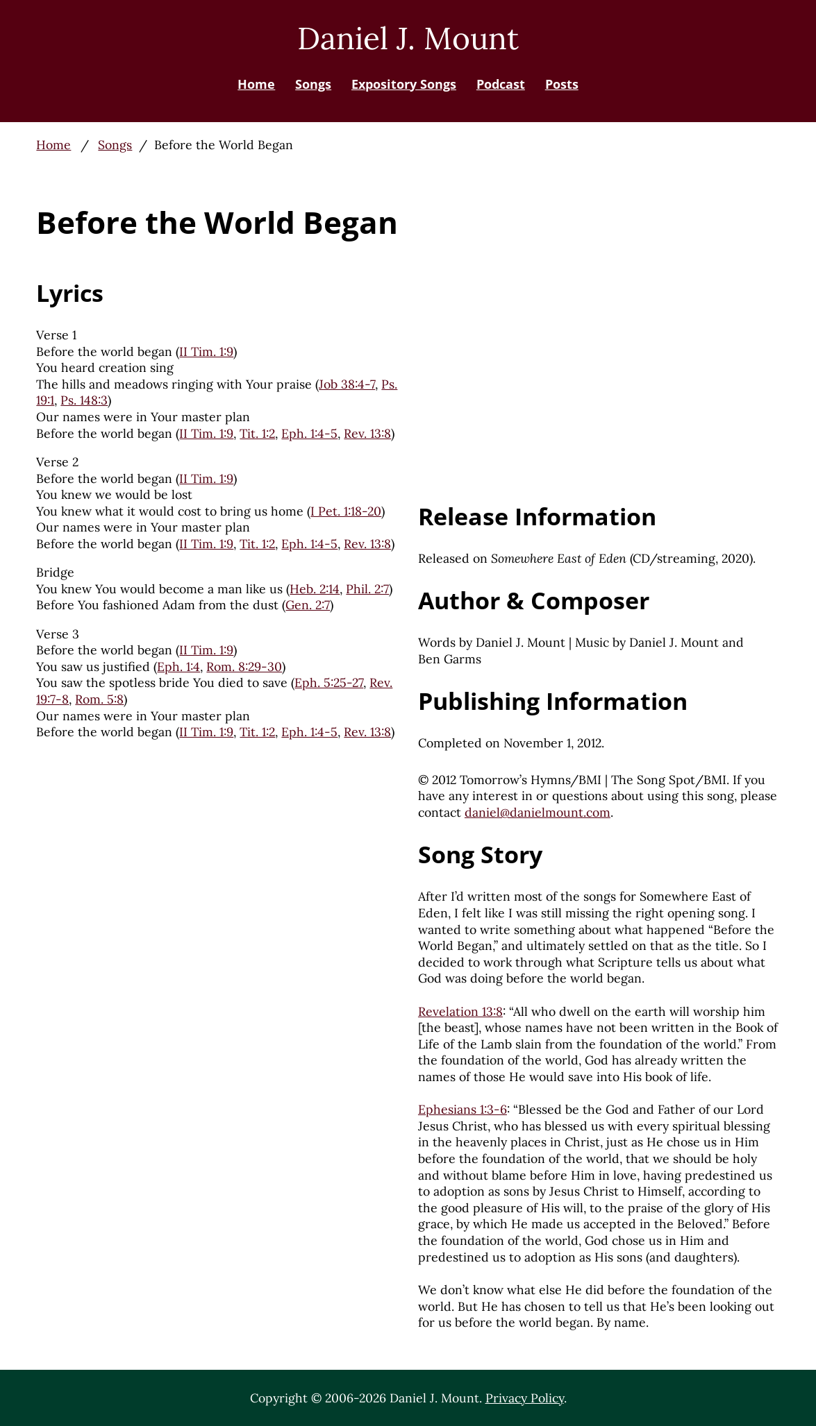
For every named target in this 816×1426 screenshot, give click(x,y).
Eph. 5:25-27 (328, 682)
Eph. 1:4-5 (309, 433)
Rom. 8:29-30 (244, 666)
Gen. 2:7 (307, 605)
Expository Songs (403, 84)
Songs (313, 84)
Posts (561, 84)
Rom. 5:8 (99, 699)
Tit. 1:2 (257, 433)
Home (256, 84)
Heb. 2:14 (315, 589)
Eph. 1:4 (178, 666)
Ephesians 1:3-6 (462, 1109)
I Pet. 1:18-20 (345, 511)
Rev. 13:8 (367, 433)
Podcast (500, 84)
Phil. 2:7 (367, 589)
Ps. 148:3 (84, 400)
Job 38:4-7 (347, 384)
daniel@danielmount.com (537, 812)
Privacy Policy (524, 1398)
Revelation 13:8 (460, 1011)
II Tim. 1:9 (206, 351)
